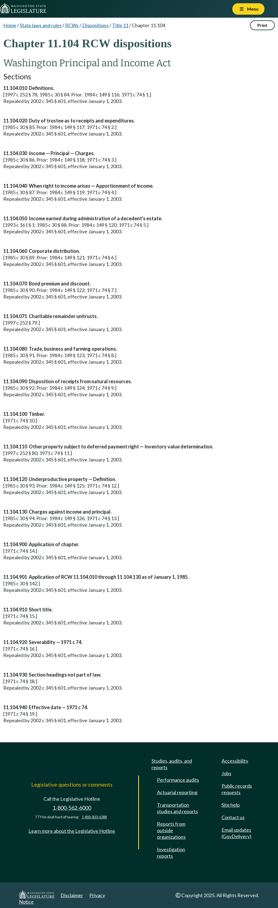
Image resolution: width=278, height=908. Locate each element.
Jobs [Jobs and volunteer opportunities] (226, 773)
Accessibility (235, 761)
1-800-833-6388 (94, 817)
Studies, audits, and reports (171, 764)
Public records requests (237, 789)
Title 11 (120, 25)
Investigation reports (171, 852)
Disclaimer (72, 895)
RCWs (72, 25)
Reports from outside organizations (171, 830)
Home (9, 25)
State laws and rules (41, 25)
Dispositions (95, 25)
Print (262, 25)
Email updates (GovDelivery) (236, 833)
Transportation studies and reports (177, 808)
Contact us (233, 817)
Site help (231, 805)
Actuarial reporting (177, 792)
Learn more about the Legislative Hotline (72, 831)
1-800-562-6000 (72, 808)
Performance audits (178, 780)
